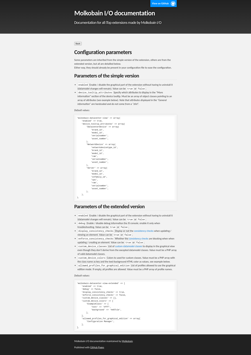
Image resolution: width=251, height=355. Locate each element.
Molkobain (127, 341)
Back (78, 43)
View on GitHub (160, 3)
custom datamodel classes (128, 246)
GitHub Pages (97, 347)
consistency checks (144, 230)
